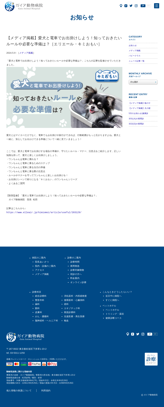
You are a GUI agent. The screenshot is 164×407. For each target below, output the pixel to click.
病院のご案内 (39, 257)
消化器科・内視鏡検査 (75, 296)
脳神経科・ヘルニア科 (46, 320)
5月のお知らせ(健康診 (138, 113)
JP (143, 6)
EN (148, 6)
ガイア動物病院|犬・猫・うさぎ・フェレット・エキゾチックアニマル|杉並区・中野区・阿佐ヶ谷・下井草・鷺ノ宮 (24, 6)
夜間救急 (74, 266)
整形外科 (39, 300)
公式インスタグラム (136, 5)
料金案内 (74, 278)
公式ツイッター (131, 5)
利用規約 (45, 390)
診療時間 (74, 261)
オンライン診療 (78, 282)
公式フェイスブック (125, 5)
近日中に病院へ (114, 296)
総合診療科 (40, 296)
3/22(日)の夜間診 (136, 124)
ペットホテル (109, 305)
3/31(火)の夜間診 (136, 119)
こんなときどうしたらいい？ (117, 292)
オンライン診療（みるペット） (151, 359)
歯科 (37, 304)
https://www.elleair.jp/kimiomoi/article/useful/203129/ (44, 212)
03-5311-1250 (17, 353)
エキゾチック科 (72, 308)
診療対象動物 (77, 270)
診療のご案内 (74, 257)
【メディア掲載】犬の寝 (139, 108)
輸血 (66, 320)
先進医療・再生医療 (74, 316)
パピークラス (135, 56)
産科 (66, 304)
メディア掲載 (26, 53)
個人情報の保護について (19, 390)
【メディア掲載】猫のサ (139, 103)
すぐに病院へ (112, 300)
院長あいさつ (42, 261)
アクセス (121, 5)
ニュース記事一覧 (136, 61)
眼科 (37, 308)
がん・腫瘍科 (42, 316)
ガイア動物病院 (25, 337)
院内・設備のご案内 (45, 266)
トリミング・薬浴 (115, 314)
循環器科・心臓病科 (74, 300)
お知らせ (133, 45)
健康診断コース (114, 318)
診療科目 (36, 292)
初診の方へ (76, 274)
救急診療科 (69, 312)
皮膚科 (38, 312)
